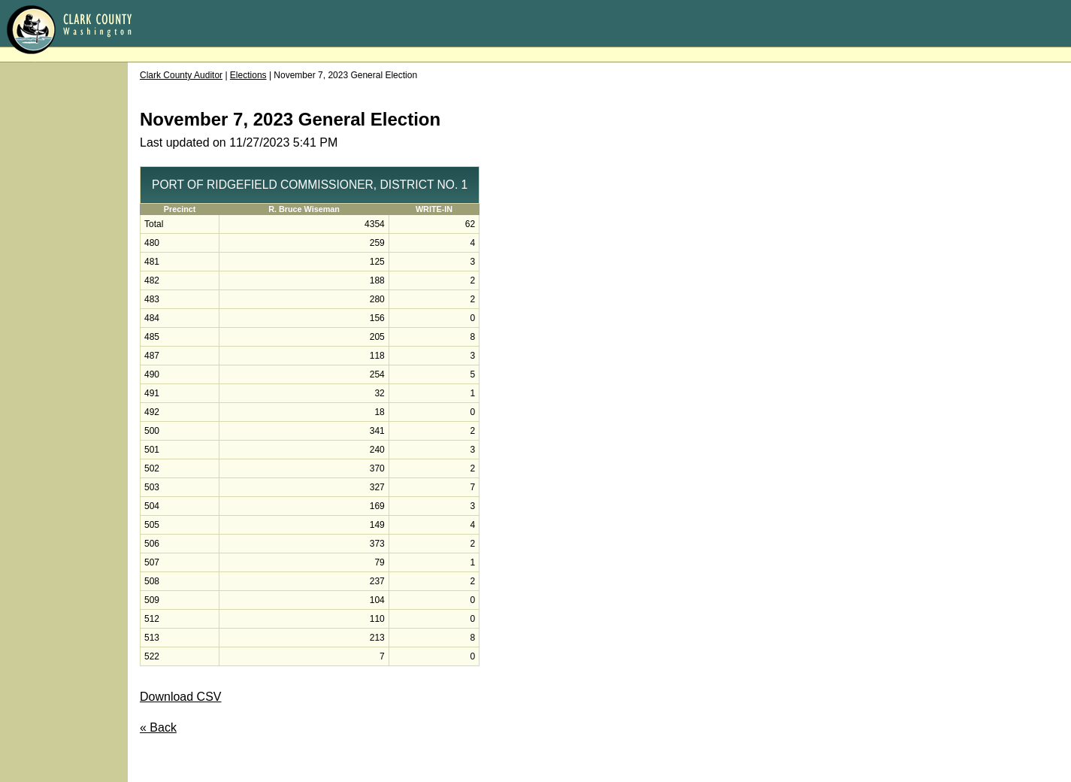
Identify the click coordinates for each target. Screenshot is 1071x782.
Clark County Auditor (181, 75)
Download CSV (181, 696)
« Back (158, 727)
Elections (248, 75)
